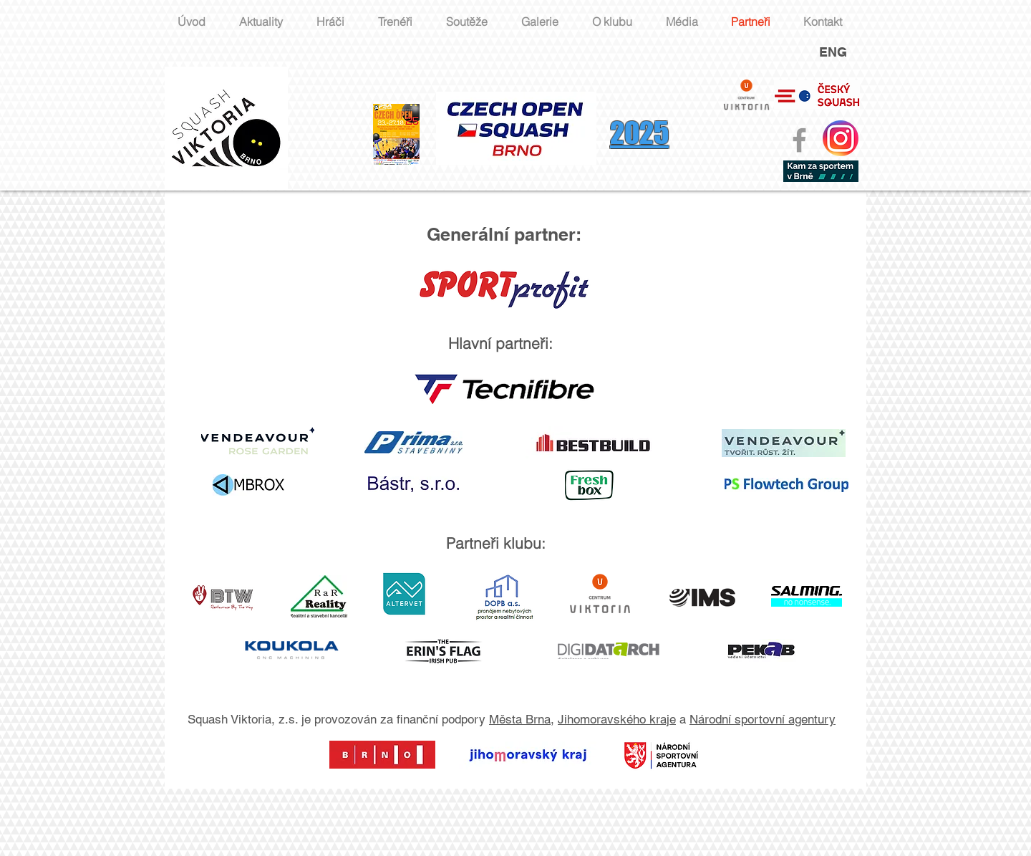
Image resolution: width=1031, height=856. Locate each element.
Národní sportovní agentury (762, 719)
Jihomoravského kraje (617, 719)
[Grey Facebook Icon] (799, 140)
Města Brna (520, 719)
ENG (833, 51)
